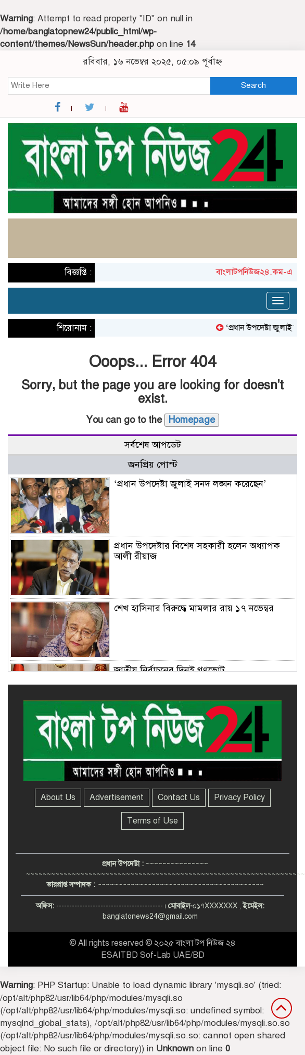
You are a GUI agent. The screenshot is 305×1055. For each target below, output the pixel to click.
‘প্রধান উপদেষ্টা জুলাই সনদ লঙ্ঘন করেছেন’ (190, 484)
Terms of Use (152, 821)
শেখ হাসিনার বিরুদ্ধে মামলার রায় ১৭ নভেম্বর (194, 608)
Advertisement (117, 797)
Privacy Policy (239, 797)
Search (253, 85)
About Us (58, 797)
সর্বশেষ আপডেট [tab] (152, 445)
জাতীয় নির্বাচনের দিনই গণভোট (169, 670)
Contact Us (179, 797)
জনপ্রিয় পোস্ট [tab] (152, 464)
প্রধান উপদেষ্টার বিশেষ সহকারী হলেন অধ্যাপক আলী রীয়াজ (197, 551)
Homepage (192, 420)
